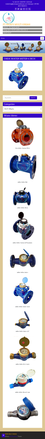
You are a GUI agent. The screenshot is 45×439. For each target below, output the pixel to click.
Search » (33, 98)
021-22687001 (21, 2)
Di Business (13, 436)
